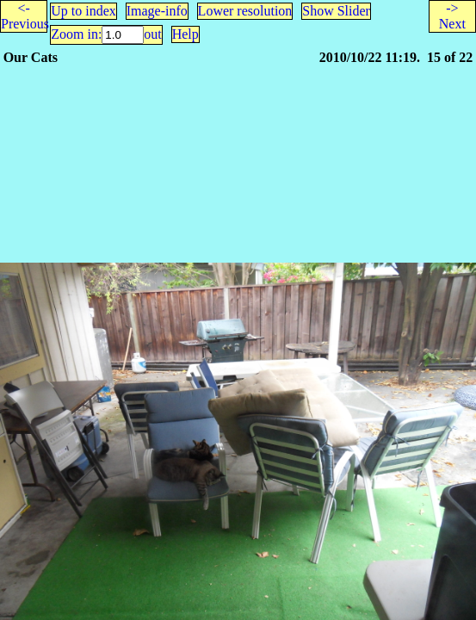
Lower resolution (245, 10)
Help (185, 34)
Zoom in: (76, 34)
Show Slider (336, 10)
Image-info (157, 10)
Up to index (83, 10)
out (152, 34)
